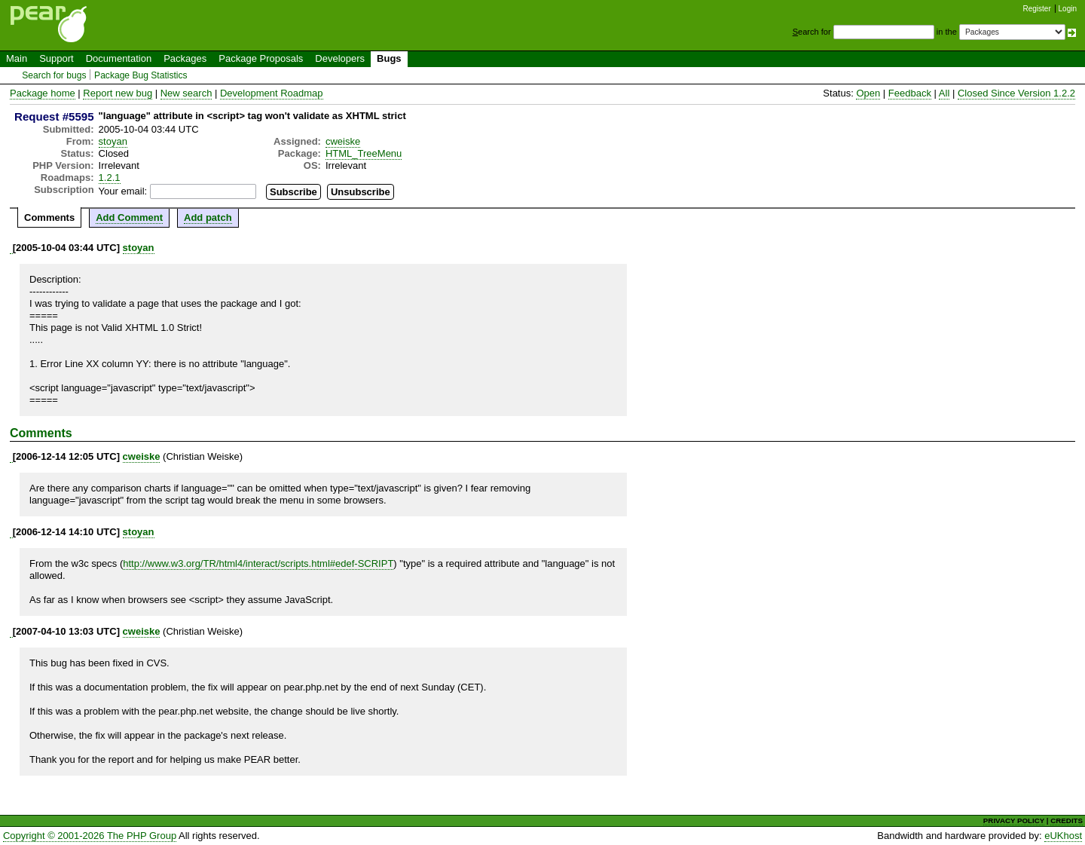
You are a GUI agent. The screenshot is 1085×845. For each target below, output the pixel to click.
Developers (340, 58)
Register (1037, 9)
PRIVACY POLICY (1013, 820)
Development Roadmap (271, 93)
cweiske (343, 141)
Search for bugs (54, 75)
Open (868, 93)
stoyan (113, 141)
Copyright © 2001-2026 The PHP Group (89, 835)
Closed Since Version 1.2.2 (1016, 93)
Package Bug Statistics (141, 75)
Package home (42, 93)
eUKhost (1063, 835)
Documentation (118, 58)
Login (1068, 9)
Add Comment (129, 217)
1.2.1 (110, 177)
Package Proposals (261, 58)
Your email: (123, 191)
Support (56, 58)
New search (186, 93)
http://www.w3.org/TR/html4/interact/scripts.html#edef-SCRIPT (258, 563)
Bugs (389, 58)
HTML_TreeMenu (364, 153)
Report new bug (117, 93)
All (944, 93)
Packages (185, 58)
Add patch (208, 217)
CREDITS (1066, 820)
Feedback (909, 93)
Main (16, 58)
